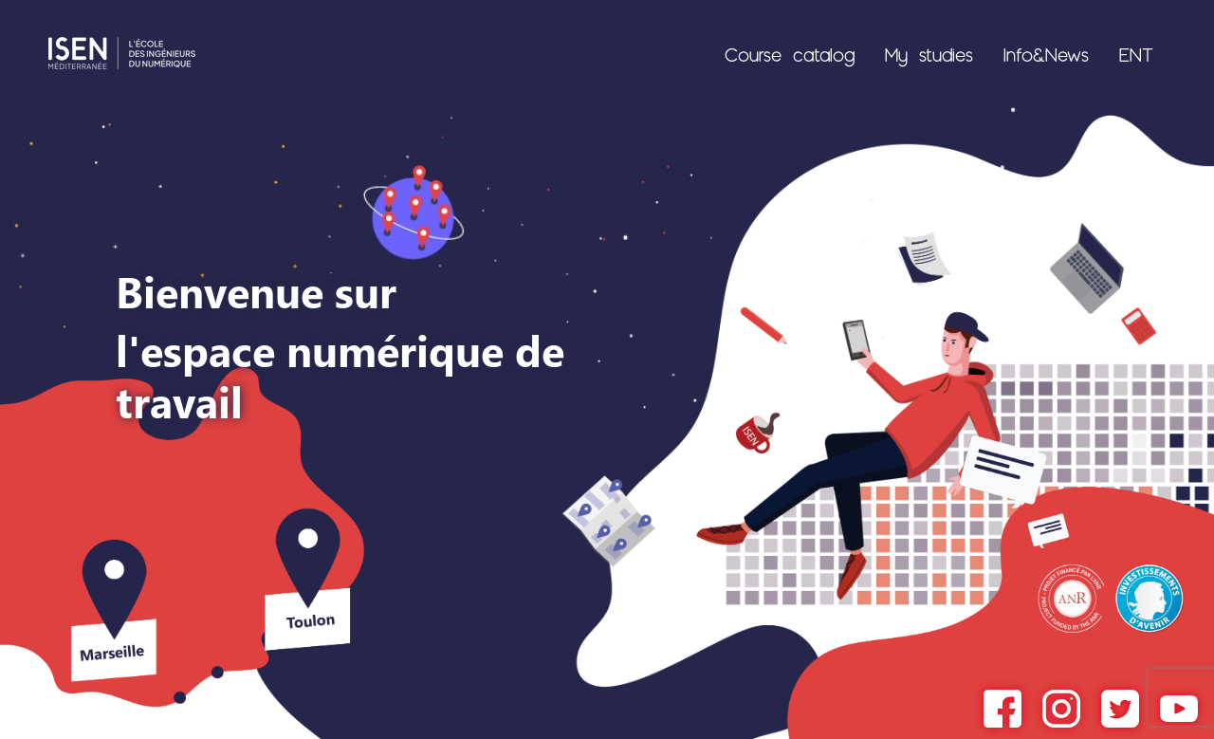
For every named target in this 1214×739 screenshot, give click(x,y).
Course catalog (790, 54)
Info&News (1046, 54)
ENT (1136, 54)
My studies (929, 54)
